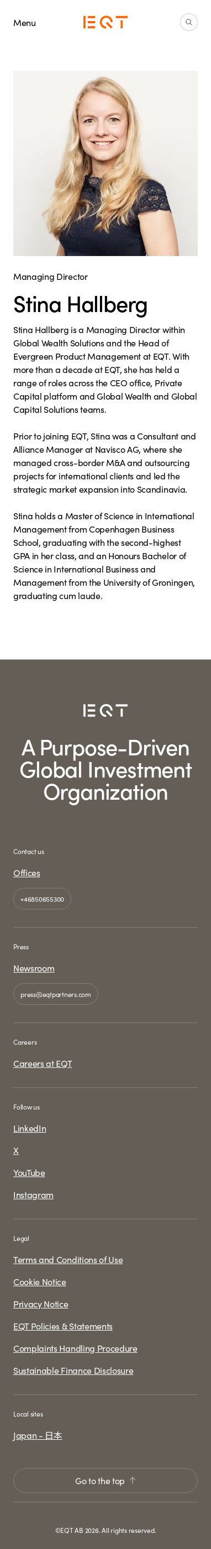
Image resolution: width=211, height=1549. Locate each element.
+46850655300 (42, 898)
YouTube (29, 1172)
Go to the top (105, 1480)
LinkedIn (29, 1128)
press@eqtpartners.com (55, 994)
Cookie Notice (39, 1281)
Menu (24, 22)
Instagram (33, 1194)
